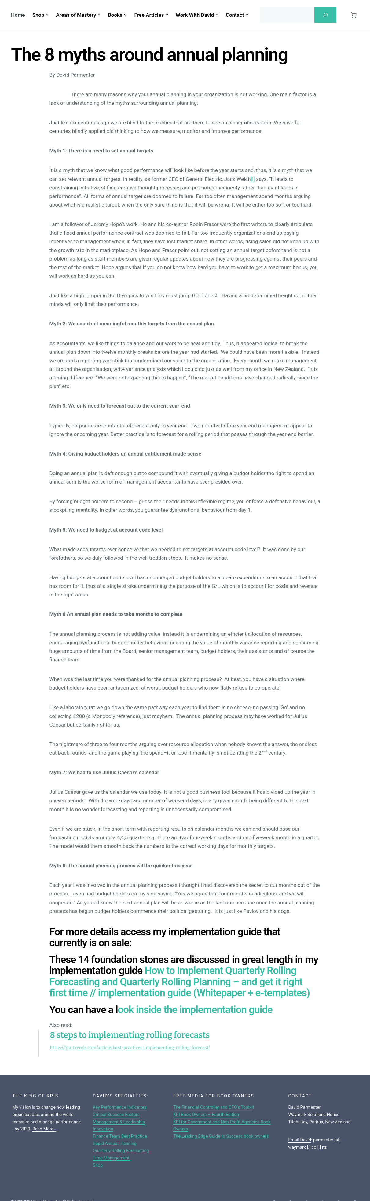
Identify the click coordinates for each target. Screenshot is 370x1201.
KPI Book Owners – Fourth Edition (206, 1114)
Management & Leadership (119, 1121)
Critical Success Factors (116, 1114)
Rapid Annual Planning (115, 1143)
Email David (299, 1139)
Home (18, 15)
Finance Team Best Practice (120, 1136)
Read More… (44, 1128)
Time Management (111, 1157)
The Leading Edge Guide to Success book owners (221, 1136)
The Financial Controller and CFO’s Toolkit (213, 1107)
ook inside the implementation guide (195, 1010)
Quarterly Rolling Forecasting (121, 1150)
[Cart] (353, 14)
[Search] (325, 15)
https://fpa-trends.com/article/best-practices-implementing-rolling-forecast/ (130, 1047)
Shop (98, 1165)
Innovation (103, 1128)
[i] (253, 179)
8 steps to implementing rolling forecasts (130, 1035)
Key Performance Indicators (120, 1107)
